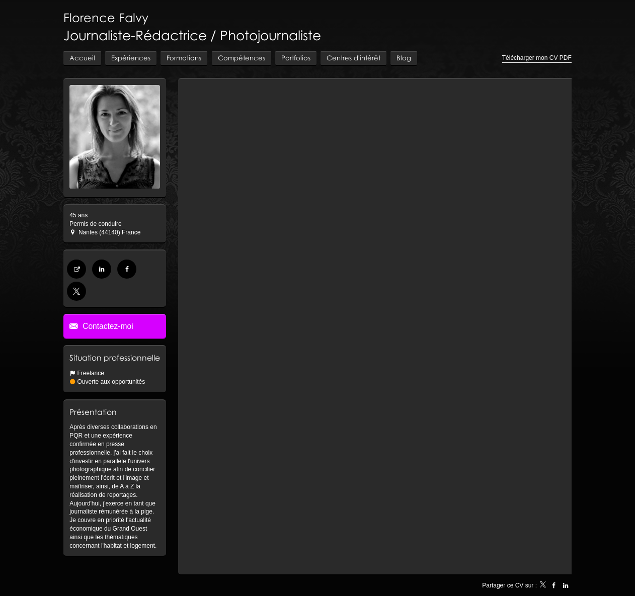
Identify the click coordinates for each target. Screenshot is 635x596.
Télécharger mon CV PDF (537, 57)
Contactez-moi (107, 326)
